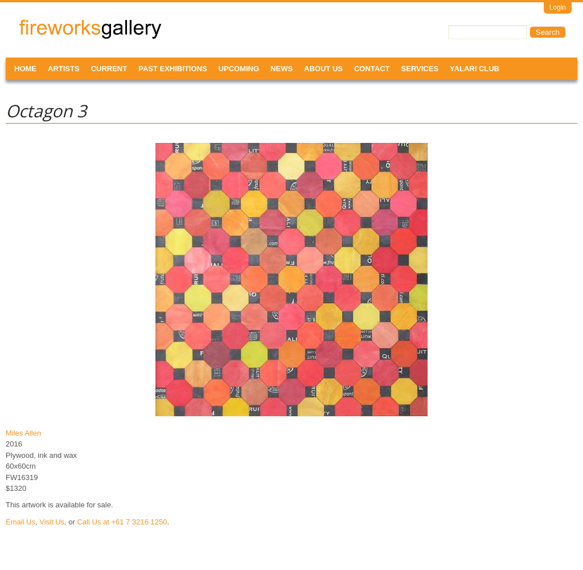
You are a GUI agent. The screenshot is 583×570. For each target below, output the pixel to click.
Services (420, 68)
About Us (323, 68)
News (281, 68)
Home (25, 68)
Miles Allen (23, 433)
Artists (64, 68)
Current (109, 68)
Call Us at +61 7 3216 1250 (122, 522)
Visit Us (51, 522)
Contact (372, 68)
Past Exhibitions (172, 68)
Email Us (20, 522)
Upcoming (239, 68)
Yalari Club (474, 68)
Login (557, 7)
